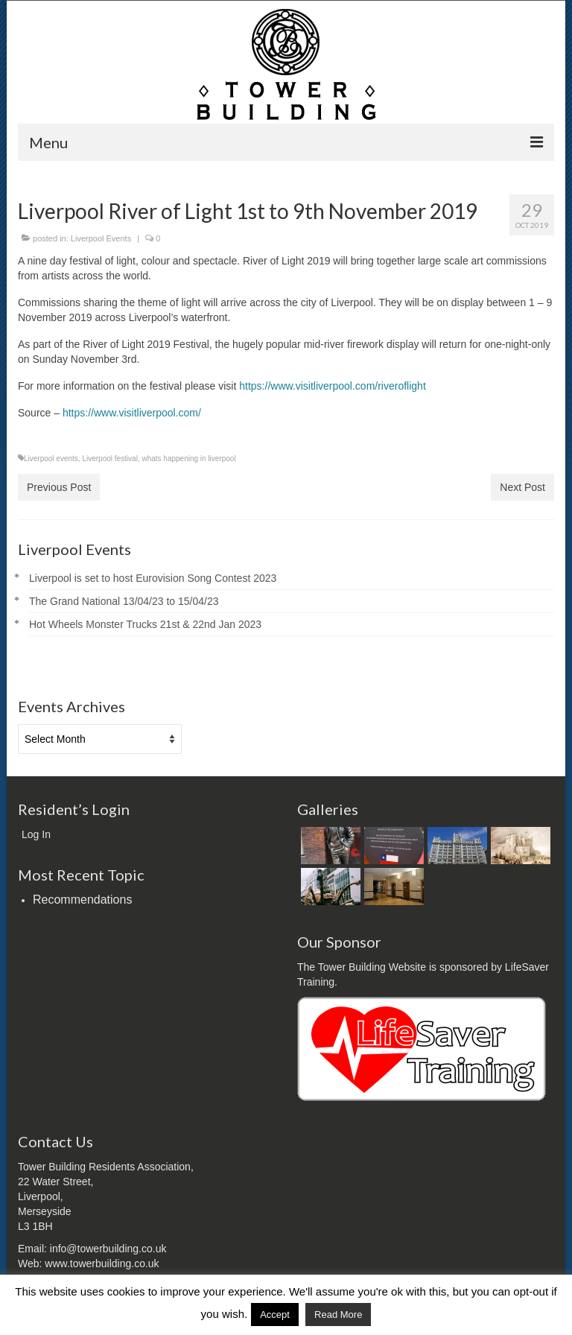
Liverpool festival (109, 458)
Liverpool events (51, 458)
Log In (36, 834)
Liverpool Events (101, 238)
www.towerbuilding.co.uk (102, 1263)
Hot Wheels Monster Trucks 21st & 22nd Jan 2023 (145, 624)
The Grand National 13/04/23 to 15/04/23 (124, 601)
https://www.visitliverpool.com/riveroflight (332, 386)
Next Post (522, 487)
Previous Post (59, 487)
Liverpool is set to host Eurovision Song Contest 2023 (152, 578)
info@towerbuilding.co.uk (108, 1249)
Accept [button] (275, 1314)
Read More (338, 1314)
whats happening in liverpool (188, 458)
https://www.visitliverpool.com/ (132, 413)
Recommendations (82, 899)
